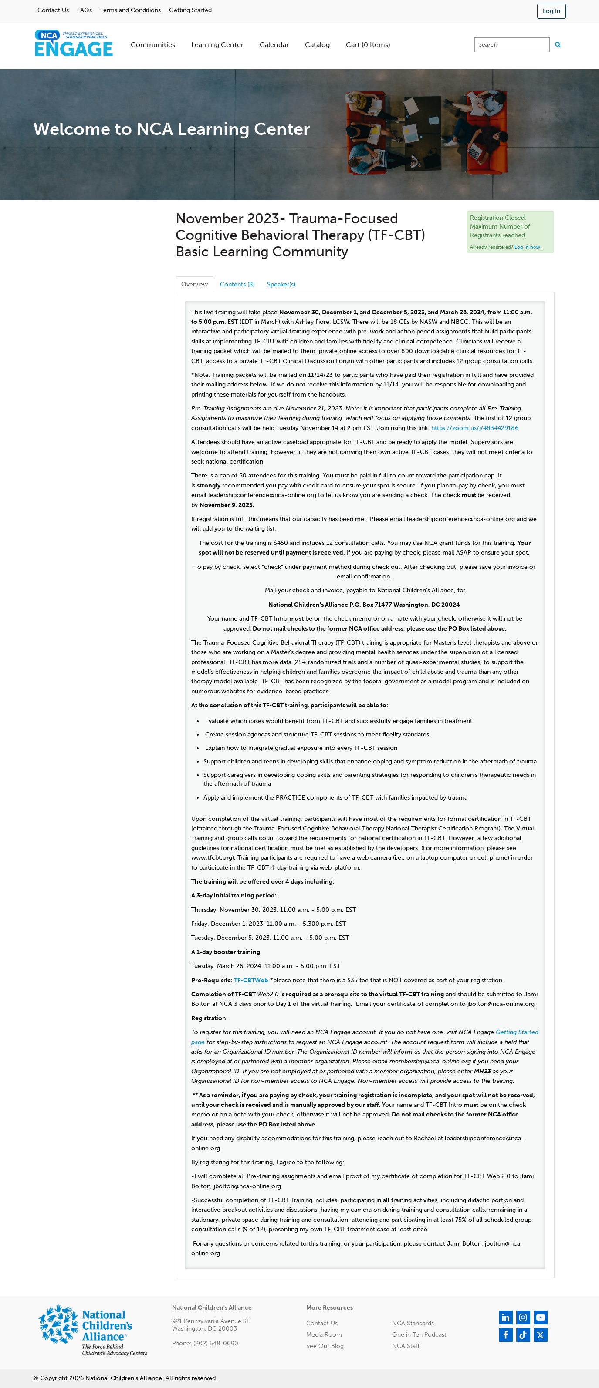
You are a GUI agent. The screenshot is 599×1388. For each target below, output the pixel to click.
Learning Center (217, 44)
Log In (551, 11)
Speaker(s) (281, 284)
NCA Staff (406, 1346)
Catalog (317, 44)
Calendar (274, 44)
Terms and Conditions (130, 10)
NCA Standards (413, 1323)
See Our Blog (325, 1346)
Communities (153, 44)
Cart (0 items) (368, 44)
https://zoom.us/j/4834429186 (474, 428)
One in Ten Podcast (419, 1334)
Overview (194, 284)
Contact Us (53, 10)
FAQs (84, 10)
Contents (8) (237, 284)
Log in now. (527, 247)
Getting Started (190, 10)
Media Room (324, 1334)
